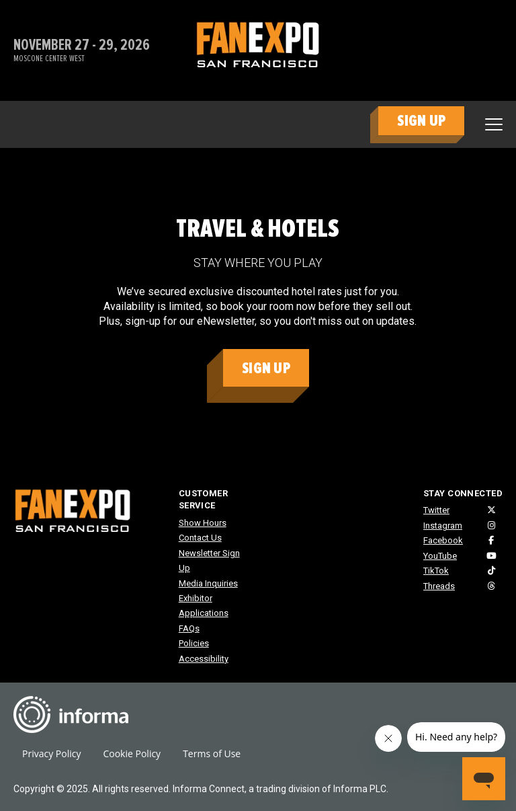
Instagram (442, 525)
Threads (439, 586)
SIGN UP (421, 120)
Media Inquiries (208, 583)
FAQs (189, 628)
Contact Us (200, 538)
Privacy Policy (51, 753)
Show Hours (202, 523)
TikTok (436, 571)
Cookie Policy (132, 753)
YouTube (440, 556)
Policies (194, 643)
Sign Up (266, 368)
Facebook (443, 540)
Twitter (436, 510)
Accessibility (203, 659)
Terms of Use (212, 753)
